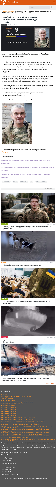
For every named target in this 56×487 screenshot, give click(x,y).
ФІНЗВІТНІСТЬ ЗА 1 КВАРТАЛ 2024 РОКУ (12, 404)
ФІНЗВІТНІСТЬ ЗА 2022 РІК (8, 407)
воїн (32, 181)
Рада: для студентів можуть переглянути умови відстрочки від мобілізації (26, 302)
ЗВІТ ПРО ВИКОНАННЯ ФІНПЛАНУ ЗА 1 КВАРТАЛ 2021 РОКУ (18, 417)
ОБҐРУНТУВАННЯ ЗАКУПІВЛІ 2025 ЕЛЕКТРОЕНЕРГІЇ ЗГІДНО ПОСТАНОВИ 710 (23, 421)
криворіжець (24, 181)
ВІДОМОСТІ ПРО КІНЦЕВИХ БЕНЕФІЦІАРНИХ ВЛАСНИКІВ (17, 402)
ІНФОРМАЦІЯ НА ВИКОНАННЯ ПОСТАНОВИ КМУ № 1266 (17, 396)
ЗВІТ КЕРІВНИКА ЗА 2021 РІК (9, 411)
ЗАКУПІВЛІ (4, 394)
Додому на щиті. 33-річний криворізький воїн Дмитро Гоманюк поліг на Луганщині (28, 168)
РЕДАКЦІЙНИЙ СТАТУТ (7, 398)
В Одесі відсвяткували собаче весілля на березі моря (22, 265)
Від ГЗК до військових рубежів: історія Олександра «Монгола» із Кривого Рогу (26, 228)
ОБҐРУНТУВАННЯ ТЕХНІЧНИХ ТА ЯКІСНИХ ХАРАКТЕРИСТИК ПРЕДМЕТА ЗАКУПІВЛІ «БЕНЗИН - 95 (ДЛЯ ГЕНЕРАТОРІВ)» (28, 439)
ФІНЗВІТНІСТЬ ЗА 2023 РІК (8, 406)
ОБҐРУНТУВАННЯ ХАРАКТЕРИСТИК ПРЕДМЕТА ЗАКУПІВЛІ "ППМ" (20, 425)
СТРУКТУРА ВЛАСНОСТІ (8, 400)
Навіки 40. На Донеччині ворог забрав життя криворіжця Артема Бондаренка (25, 162)
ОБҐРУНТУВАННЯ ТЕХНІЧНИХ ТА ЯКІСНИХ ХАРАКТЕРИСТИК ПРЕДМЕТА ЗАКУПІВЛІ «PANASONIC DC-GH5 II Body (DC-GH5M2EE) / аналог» (25, 436)
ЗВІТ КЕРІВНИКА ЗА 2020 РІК (9, 413)
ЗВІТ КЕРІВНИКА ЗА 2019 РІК (9, 415)
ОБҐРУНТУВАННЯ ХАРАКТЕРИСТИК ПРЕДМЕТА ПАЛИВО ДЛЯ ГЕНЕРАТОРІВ (22, 423)
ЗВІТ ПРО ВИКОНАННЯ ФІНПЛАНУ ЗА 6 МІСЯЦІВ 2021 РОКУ (18, 419)
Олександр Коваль (41, 181)
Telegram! (5, 152)
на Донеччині (6, 181)
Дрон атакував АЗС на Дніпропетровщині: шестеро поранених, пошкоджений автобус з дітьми (25, 379)
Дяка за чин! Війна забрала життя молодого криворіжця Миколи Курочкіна (25, 175)
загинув (15, 181)
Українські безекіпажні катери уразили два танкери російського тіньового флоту (26, 341)
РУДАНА (12, 2)
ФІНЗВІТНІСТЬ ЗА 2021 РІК (8, 409)
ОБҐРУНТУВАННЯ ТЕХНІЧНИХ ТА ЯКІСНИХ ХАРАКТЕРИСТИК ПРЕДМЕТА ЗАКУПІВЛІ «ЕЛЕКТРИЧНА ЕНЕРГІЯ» (25, 430)
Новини (11, 11)
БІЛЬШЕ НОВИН (49, 384)
